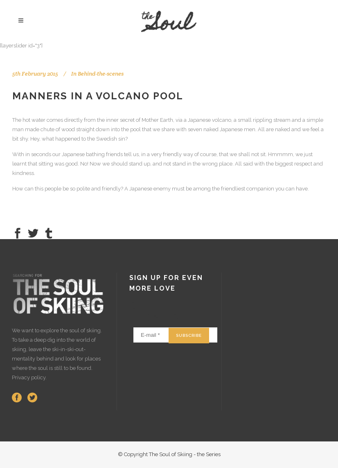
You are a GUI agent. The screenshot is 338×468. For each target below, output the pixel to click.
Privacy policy (28, 377)
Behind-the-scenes (101, 73)
